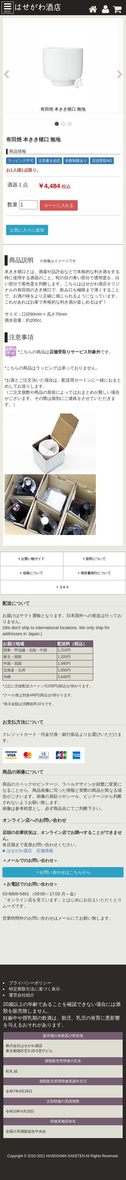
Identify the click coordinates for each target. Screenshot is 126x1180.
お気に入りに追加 (27, 230)
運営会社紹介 (21, 995)
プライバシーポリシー (30, 982)
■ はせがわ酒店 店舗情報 (27, 850)
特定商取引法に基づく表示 (34, 988)
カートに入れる (59, 205)
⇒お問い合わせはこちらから (63, 872)
